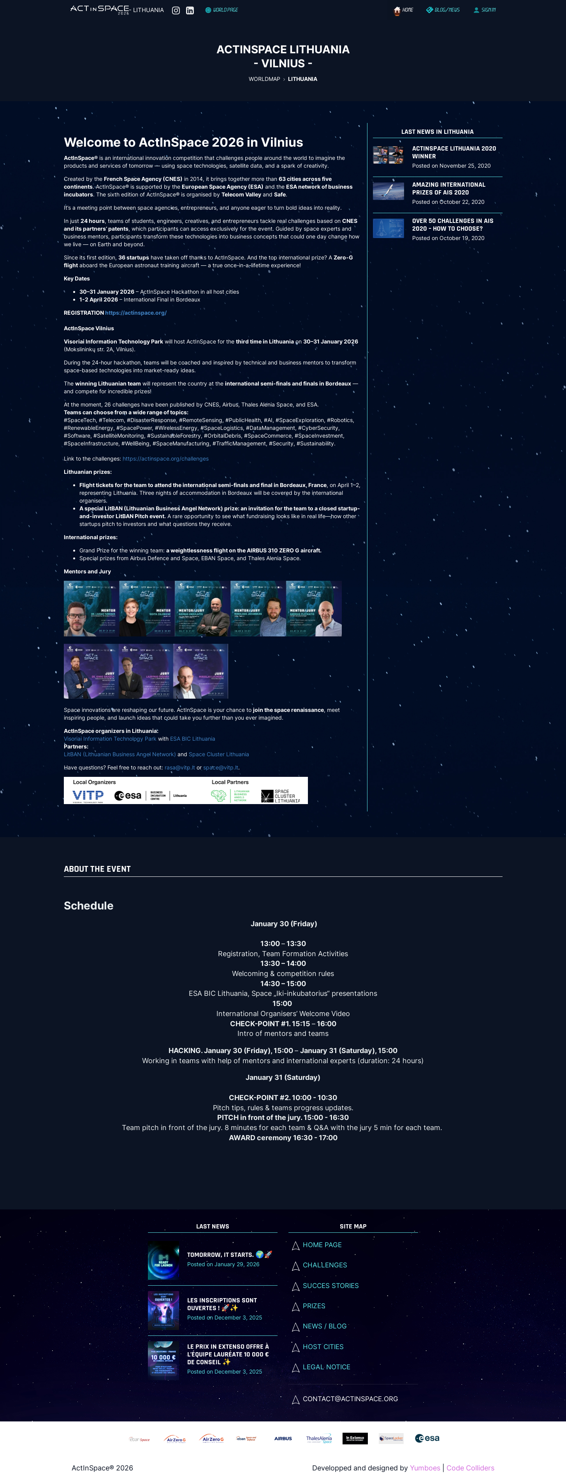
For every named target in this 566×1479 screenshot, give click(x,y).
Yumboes (425, 1468)
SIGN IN (484, 9)
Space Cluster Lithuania (219, 754)
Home (403, 9)
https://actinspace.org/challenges (166, 458)
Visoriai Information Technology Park (110, 738)
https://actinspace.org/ (136, 312)
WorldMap (264, 78)
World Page (221, 9)
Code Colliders (470, 1468)
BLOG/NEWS (443, 9)
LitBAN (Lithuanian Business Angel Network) (120, 754)
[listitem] (353, 1399)
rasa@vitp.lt (180, 767)
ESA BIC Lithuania (192, 738)
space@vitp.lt (220, 767)
